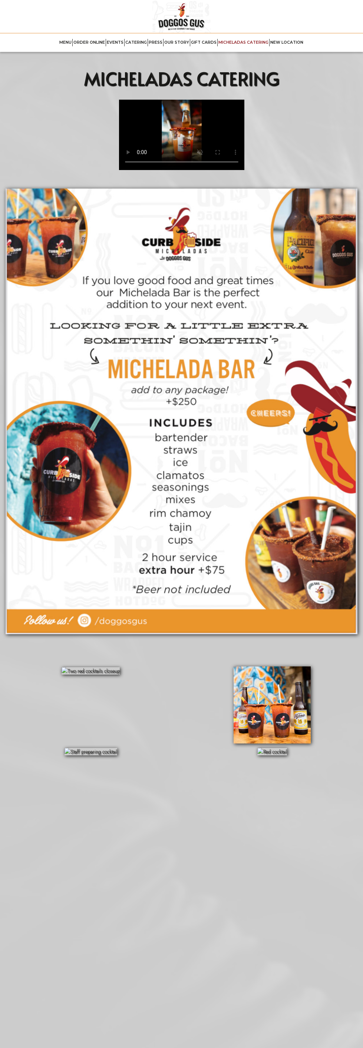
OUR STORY (176, 42)
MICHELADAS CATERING (243, 42)
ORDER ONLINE (89, 42)
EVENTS (115, 42)
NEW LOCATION (286, 42)
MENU (65, 42)
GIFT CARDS (204, 42)
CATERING (136, 42)
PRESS (155, 42)
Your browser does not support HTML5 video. (181, 135)
